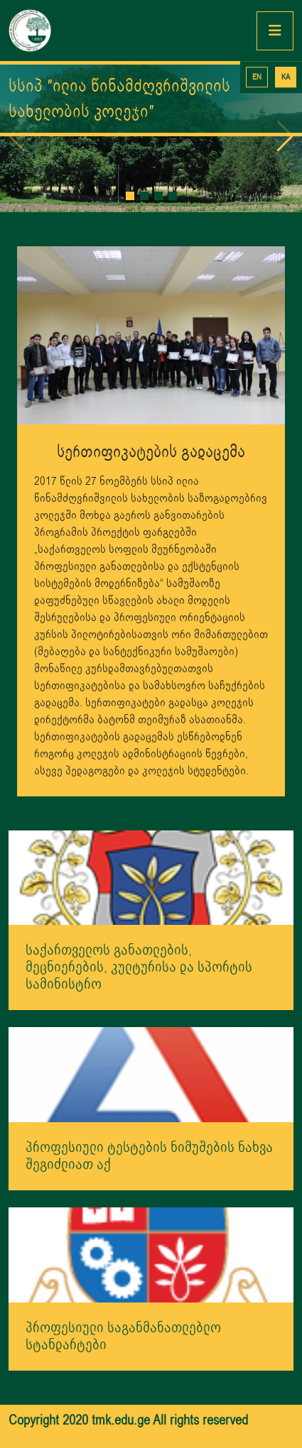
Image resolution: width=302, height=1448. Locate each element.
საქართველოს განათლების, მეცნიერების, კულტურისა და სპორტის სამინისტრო (139, 967)
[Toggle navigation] (275, 30)
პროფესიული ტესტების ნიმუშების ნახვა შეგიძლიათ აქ (149, 1156)
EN (256, 77)
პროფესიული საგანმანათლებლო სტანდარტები (123, 1336)
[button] (130, 196)
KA (285, 77)
